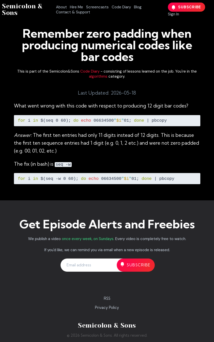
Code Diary (121, 7)
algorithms (98, 76)
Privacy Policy (107, 307)
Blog (138, 7)
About (61, 7)
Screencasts (97, 7)
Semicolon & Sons (22, 9)
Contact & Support (73, 12)
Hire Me (76, 7)
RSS (107, 298)
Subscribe (186, 7)
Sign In (173, 14)
